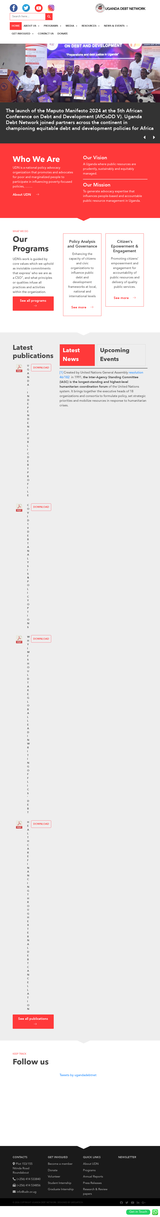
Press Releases (92, 1183)
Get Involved (23, 33)
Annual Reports (93, 1176)
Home (16, 26)
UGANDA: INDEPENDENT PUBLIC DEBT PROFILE (28, 431)
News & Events (116, 26)
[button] (154, 137)
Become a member (60, 1164)
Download (41, 367)
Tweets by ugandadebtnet (78, 1075)
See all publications (33, 1019)
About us (32, 26)
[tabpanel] (103, 388)
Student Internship (59, 1183)
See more (78, 307)
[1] (61, 372)
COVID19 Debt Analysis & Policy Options (28, 566)
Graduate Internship (61, 1189)
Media (72, 26)
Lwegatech (77, 1202)
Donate (62, 33)
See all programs (33, 300)
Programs (53, 26)
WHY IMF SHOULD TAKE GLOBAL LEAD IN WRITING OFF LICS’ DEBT (28, 725)
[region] (80, 90)
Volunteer (54, 1176)
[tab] (77, 355)
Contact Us (46, 33)
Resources (91, 26)
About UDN (22, 194)
